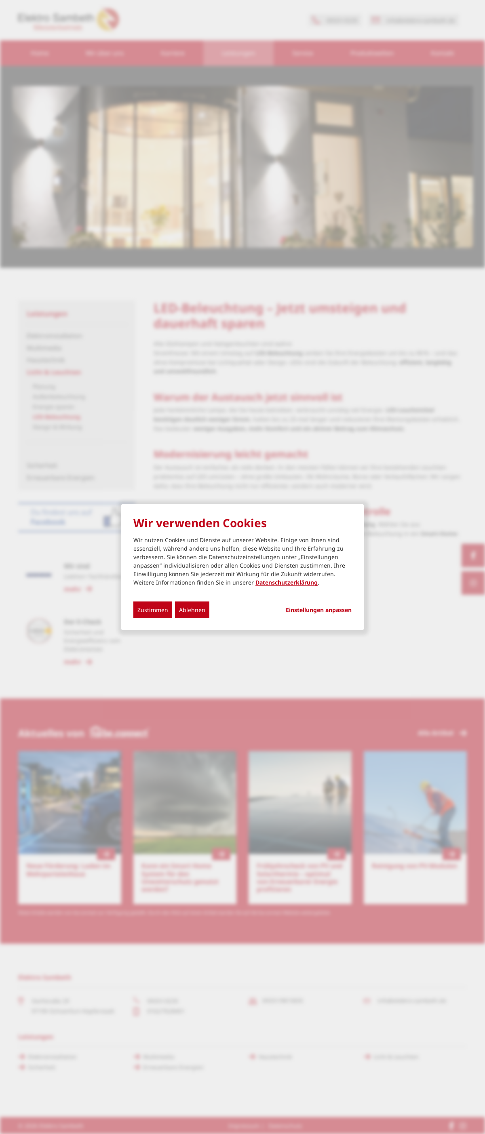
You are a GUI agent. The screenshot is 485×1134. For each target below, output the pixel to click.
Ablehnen (192, 610)
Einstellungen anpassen (319, 610)
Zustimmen (152, 610)
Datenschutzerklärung (286, 582)
